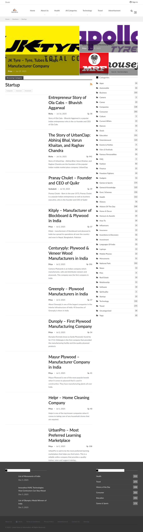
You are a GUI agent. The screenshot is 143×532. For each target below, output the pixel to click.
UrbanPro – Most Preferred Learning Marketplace (65, 435)
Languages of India (107, 244)
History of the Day (107, 206)
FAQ (101, 159)
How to (103, 221)
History (102, 202)
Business (103, 92)
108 (89, 446)
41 (89, 373)
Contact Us (76, 522)
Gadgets (103, 178)
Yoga (101, 315)
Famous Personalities (108, 154)
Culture (102, 116)
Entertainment (105, 140)
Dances (102, 126)
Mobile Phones (106, 254)
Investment (28, 90)
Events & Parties (106, 145)
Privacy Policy (49, 522)
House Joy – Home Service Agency (119, 72)
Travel (100, 10)
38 (89, 114)
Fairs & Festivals (106, 149)
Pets (101, 273)
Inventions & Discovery (109, 235)
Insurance (103, 230)
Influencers (104, 225)
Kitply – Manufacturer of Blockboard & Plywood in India (70, 215)
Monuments (104, 258)
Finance (103, 168)
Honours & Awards (107, 216)
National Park (105, 263)
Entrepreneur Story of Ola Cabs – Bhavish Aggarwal (67, 102)
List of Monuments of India (29, 476)
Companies (9, 90)
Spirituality (104, 292)
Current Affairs (105, 121)
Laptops (103, 249)
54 (89, 332)
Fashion (103, 164)
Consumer (19, 90)
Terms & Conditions (33, 522)
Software (103, 287)
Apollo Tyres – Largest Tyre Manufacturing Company (98, 45)
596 (89, 264)
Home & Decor (106, 211)
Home (32, 10)
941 (89, 156)
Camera (103, 97)
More (110, 10)
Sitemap (86, 522)
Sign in (134, 2)
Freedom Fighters (107, 173)
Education (104, 135)
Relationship (104, 282)
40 (89, 409)
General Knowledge (108, 187)
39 (89, 189)
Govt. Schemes (106, 192)
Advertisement (63, 522)
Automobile (104, 88)
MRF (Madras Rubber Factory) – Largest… (92, 72)
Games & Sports (106, 183)
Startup (6, 25)
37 (89, 226)
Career (102, 102)
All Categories (71, 10)
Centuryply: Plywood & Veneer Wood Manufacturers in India (69, 253)
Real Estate (104, 277)
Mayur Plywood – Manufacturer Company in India (69, 361)
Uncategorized (105, 311)
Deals (7, 2)
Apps (102, 83)
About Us (45, 10)
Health (57, 10)
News (102, 268)
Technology (87, 10)
